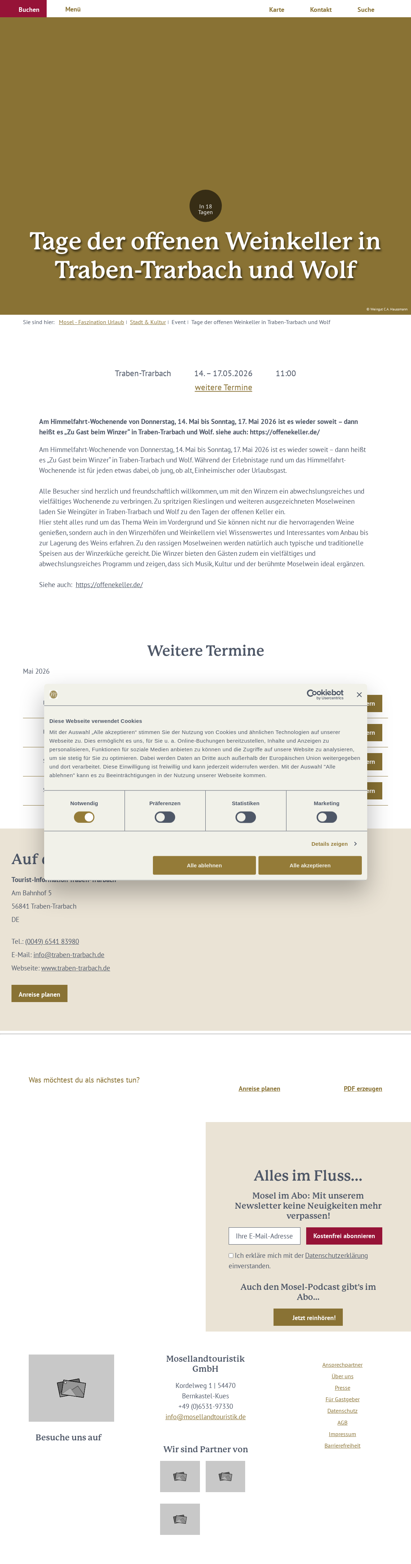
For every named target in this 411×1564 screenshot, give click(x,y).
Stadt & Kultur (148, 322)
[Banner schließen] (359, 694)
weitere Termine (223, 385)
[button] (23, 8)
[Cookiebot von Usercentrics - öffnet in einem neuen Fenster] (312, 694)
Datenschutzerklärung (336, 1255)
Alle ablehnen (204, 865)
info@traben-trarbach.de (68, 954)
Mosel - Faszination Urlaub (91, 322)
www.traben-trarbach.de (75, 967)
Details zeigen (330, 843)
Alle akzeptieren (310, 865)
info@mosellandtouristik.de (205, 1416)
